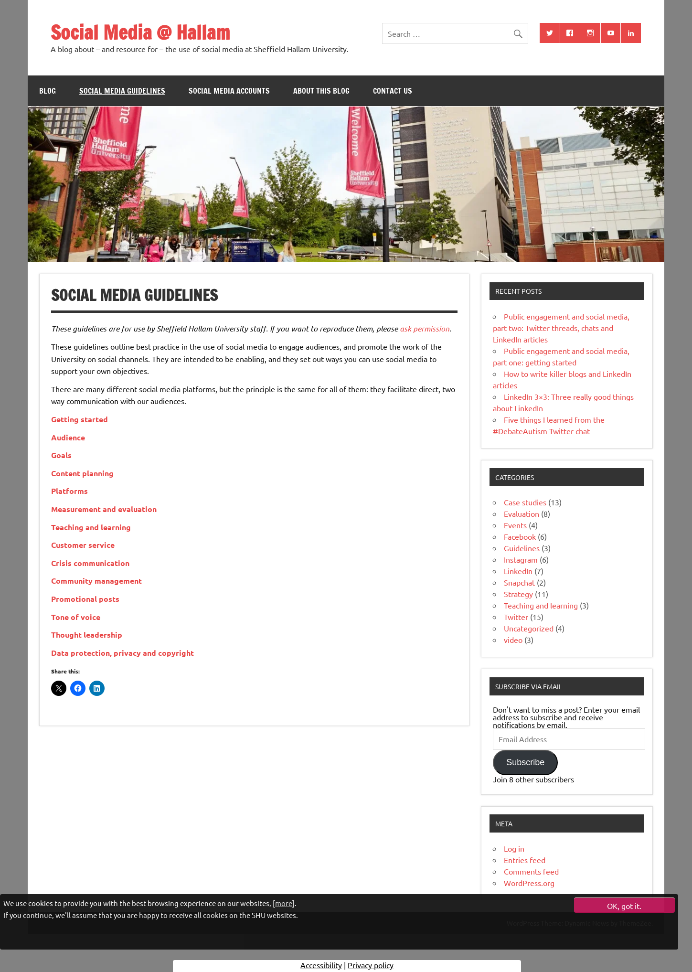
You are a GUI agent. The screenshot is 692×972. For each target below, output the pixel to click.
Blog (47, 90)
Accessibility (321, 965)
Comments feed (531, 871)
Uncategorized (529, 628)
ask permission (424, 328)
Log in (514, 848)
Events (515, 525)
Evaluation (521, 513)
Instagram (521, 559)
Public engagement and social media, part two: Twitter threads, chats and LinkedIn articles (561, 327)
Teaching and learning (91, 527)
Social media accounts (229, 90)
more (283, 903)
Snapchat (519, 582)
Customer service (83, 545)
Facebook (520, 536)
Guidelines (522, 548)
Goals (61, 455)
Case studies (525, 502)
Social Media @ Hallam (140, 32)
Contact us (392, 90)
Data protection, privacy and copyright (122, 653)
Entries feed (524, 860)
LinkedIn (518, 571)
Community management (96, 581)
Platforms (69, 491)
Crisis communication (90, 563)
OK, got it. (624, 905)
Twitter (516, 616)
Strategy (518, 593)
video (513, 639)
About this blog (321, 90)
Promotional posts (85, 599)
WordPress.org (529, 882)
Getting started (79, 419)
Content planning (82, 473)
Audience (68, 437)
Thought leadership (86, 635)
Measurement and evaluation (104, 509)
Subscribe (525, 762)
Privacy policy (371, 965)
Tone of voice (75, 617)
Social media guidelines (122, 90)
